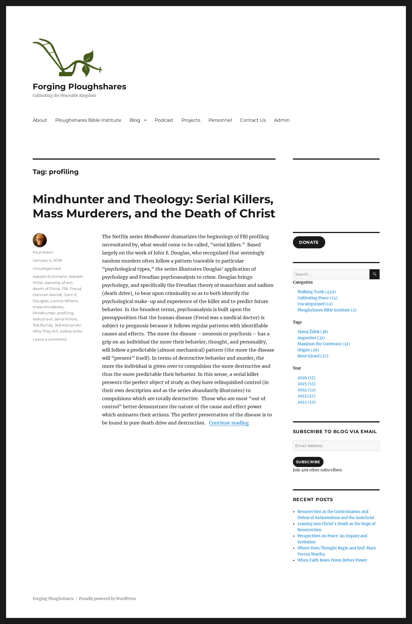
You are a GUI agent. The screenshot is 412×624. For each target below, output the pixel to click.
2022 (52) (307, 402)
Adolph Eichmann (50, 276)
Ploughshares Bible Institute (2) (327, 310)
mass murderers (48, 306)
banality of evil (59, 282)
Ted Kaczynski (68, 325)
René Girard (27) (313, 356)
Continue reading (229, 423)
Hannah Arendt (47, 294)
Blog (135, 120)
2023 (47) (306, 396)
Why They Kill (45, 331)
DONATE (309, 242)
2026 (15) (306, 377)
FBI (65, 288)
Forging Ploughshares (79, 86)
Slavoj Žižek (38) (313, 331)
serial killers (66, 319)
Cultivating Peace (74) (318, 298)
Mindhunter (44, 313)
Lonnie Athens (64, 300)
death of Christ (46, 288)
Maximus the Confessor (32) (324, 343)
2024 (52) (307, 389)
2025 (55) (307, 383)
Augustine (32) (311, 337)
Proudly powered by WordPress (107, 598)
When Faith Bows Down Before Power (332, 560)
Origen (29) (308, 350)
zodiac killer (71, 331)
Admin (282, 120)
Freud (75, 288)
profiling (65, 313)
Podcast (164, 120)
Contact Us (253, 120)
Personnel (220, 120)
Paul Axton (43, 252)
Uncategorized (47, 268)
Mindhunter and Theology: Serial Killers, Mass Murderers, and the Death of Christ (154, 206)
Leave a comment (50, 339)
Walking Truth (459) (317, 291)
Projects (191, 120)
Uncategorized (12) (315, 304)
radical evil (43, 319)
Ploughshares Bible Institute (88, 120)
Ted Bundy (43, 325)
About (40, 120)
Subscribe (308, 461)
